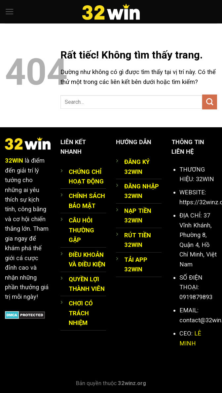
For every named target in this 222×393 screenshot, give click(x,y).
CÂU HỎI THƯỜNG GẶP (81, 230)
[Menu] (9, 12)
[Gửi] (209, 102)
